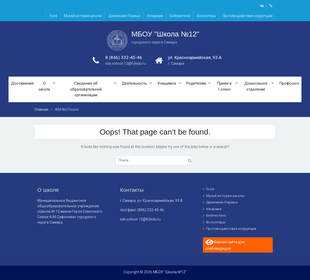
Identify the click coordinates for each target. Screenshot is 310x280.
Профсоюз (289, 83)
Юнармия (155, 16)
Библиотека (180, 16)
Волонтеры (206, 16)
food (53, 16)
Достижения (22, 83)
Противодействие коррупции (247, 16)
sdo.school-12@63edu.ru (125, 64)
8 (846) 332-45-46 (123, 57)
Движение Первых (124, 16)
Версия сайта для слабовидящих (225, 244)
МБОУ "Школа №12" (165, 34)
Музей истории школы (83, 16)
